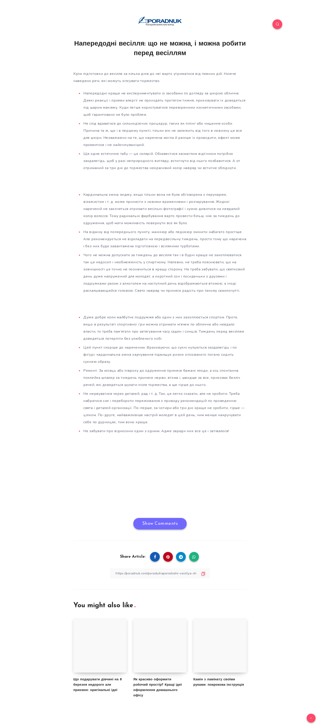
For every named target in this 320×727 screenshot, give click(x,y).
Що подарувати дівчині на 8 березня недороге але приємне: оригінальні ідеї (97, 685)
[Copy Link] (160, 573)
